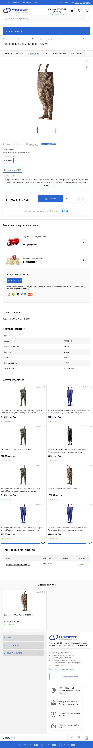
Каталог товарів (46, 31)
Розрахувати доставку (34, 211)
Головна (6, 3)
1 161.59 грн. (23, 418)
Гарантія (15, 3)
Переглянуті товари (46, 585)
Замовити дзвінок (57, 14)
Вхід (61, 2)
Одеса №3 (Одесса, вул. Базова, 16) (18, 565)
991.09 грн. (70, 457)
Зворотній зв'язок (70, 677)
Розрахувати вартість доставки (20, 225)
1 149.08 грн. (11, 622)
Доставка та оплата (29, 3)
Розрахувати (30, 244)
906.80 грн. (23, 457)
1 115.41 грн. (70, 496)
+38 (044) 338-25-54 (57, 9)
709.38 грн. (23, 535)
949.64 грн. (70, 418)
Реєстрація (69, 2)
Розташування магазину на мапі (61, 669)
